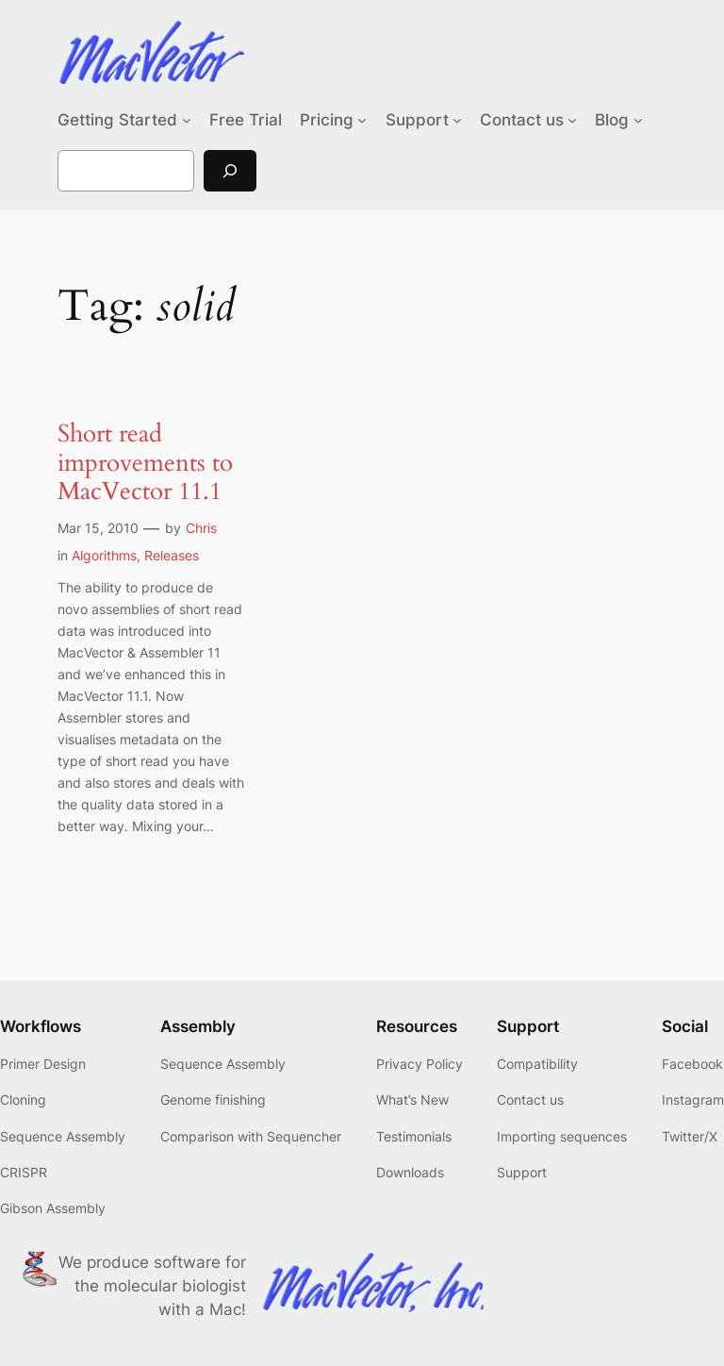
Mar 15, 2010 (98, 528)
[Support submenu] (457, 120)
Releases (171, 555)
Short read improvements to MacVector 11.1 (145, 463)
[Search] (230, 170)
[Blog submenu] (638, 120)
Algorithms (104, 555)
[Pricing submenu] (362, 120)
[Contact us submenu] (572, 120)
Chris (201, 528)
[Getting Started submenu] (186, 120)
